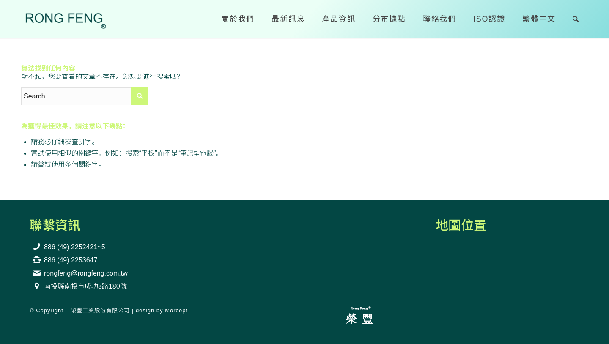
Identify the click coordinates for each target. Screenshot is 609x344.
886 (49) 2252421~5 (74, 247)
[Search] (576, 19)
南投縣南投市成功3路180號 (85, 286)
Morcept (176, 310)
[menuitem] (238, 19)
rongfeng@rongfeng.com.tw (86, 273)
